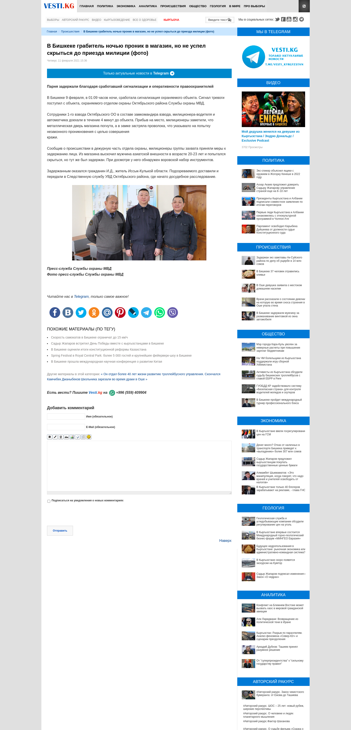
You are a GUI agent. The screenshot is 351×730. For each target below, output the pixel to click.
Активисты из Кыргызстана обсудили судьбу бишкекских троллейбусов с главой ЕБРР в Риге (279, 375)
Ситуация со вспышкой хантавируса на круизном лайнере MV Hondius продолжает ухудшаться (273, 723)
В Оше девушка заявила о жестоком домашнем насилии (279, 287)
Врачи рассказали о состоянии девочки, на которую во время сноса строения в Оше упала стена (281, 302)
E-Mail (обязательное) (100, 426)
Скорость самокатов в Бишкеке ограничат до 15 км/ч (89, 337)
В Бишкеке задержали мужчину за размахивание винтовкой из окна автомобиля (278, 316)
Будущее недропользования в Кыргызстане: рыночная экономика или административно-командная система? (270, 546)
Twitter (277, 19)
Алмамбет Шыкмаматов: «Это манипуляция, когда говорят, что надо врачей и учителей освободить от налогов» (280, 477)
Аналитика (148, 6)
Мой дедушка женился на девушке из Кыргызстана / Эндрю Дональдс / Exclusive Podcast (271, 136)
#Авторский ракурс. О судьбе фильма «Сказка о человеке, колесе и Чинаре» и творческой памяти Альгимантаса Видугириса (274, 678)
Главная (86, 6)
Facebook (283, 19)
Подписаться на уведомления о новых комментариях (87, 500)
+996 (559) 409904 (131, 392)
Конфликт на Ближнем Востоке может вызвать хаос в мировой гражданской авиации (272, 589)
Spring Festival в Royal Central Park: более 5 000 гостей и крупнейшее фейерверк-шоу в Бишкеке (121, 355)
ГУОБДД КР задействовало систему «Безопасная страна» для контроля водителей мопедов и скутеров (279, 389)
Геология (218, 6)
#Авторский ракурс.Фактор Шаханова (266, 666)
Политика (105, 6)
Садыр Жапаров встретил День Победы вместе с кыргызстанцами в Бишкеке (107, 343)
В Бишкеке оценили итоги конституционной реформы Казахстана (98, 349)
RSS (304, 6)
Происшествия (173, 6)
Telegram (302, 19)
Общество (198, 6)
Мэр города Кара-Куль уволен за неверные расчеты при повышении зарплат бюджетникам (278, 347)
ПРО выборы (254, 6)
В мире (235, 6)
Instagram (296, 19)
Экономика (126, 6)
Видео (96, 19)
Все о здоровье (144, 19)
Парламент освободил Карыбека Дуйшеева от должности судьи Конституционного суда (277, 229)
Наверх (225, 541)
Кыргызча (171, 19)
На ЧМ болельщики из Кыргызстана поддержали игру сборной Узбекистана (279, 361)
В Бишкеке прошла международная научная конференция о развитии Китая (106, 361)
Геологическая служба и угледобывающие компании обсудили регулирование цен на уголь (280, 521)
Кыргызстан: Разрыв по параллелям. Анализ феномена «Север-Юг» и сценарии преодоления (273, 604)
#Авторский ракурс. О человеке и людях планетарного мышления (268, 661)
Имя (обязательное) (99, 416)
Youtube (290, 19)
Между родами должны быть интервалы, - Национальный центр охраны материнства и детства (271, 714)
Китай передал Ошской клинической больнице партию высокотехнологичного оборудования (272, 704)
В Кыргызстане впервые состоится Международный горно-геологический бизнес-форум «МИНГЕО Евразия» (272, 535)
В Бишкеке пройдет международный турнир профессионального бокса (279, 401)
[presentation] (81, 515)
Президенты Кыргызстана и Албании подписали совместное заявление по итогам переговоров (280, 201)
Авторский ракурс (75, 19)
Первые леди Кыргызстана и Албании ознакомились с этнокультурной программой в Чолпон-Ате (280, 215)
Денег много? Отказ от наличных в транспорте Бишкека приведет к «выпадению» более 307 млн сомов (279, 448)
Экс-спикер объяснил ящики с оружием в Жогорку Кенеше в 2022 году (278, 174)
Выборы (53, 19)
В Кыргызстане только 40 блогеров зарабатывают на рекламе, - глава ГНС (281, 488)
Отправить (60, 530)
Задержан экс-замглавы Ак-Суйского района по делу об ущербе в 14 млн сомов (279, 261)
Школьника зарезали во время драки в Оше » (114, 379)
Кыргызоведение (117, 19)
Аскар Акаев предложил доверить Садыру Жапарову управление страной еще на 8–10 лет (278, 188)
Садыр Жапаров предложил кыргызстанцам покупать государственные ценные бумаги (277, 462)
